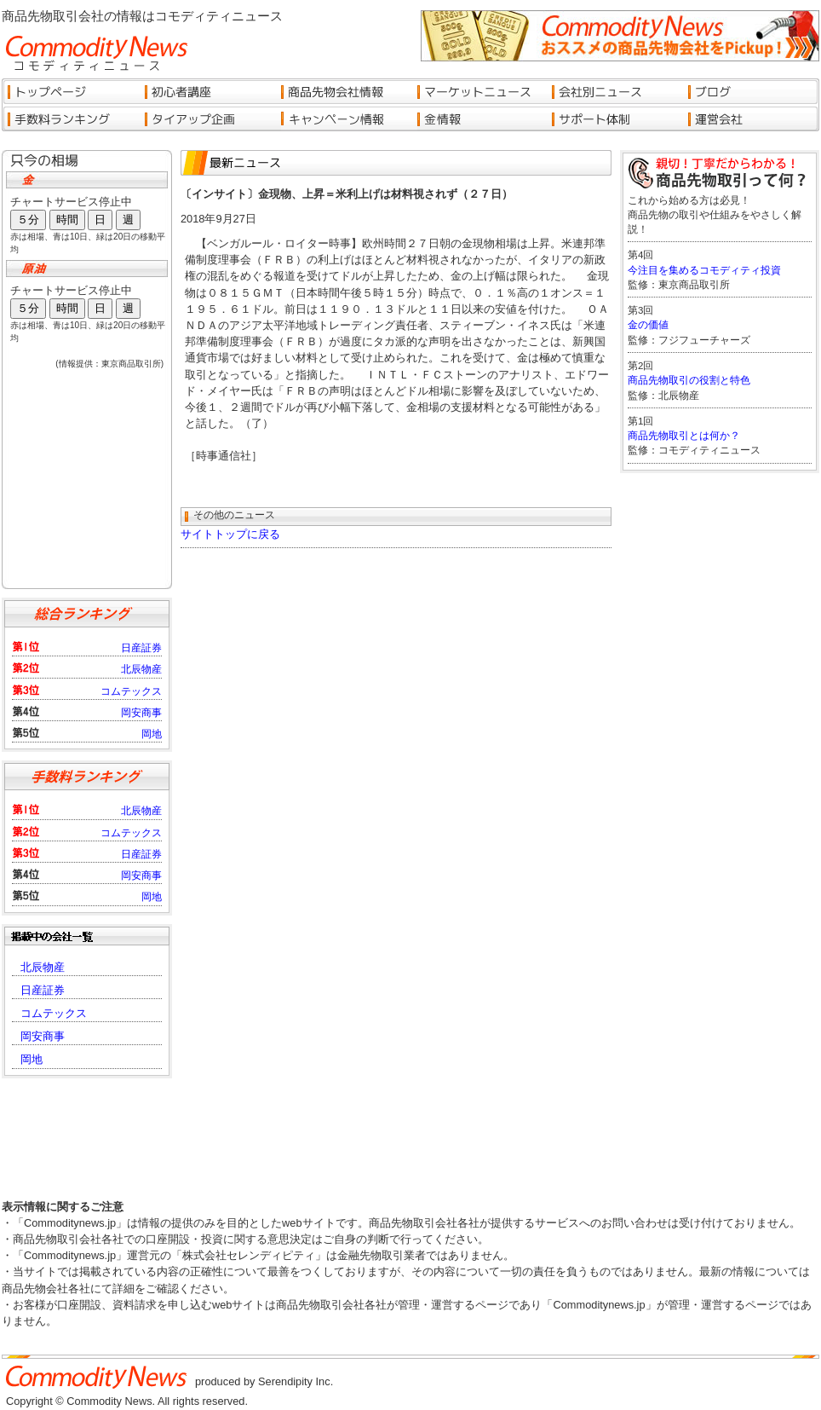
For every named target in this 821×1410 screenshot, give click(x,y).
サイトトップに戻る (230, 534)
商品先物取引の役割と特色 (689, 380)
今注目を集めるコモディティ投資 (704, 270)
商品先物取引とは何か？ (684, 436)
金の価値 (648, 325)
